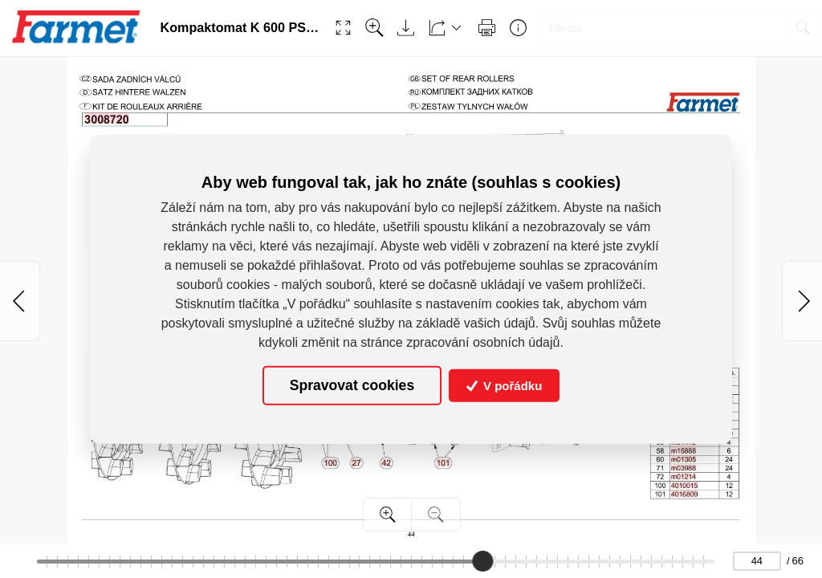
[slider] (483, 561)
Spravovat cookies (352, 385)
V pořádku (504, 386)
